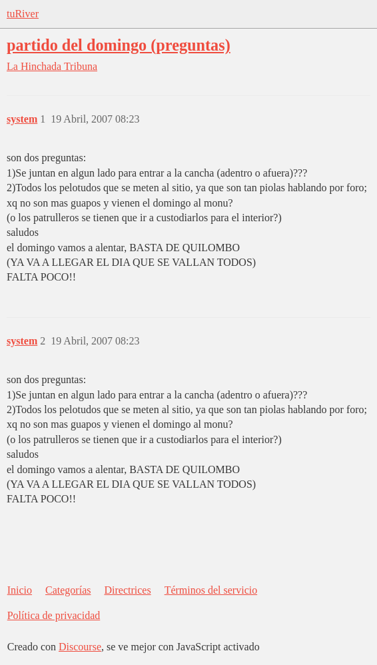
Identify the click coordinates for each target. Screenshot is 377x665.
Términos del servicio (211, 590)
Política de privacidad (54, 615)
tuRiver (23, 13)
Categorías (68, 590)
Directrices (127, 590)
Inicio (19, 590)
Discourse (80, 646)
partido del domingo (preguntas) (118, 45)
